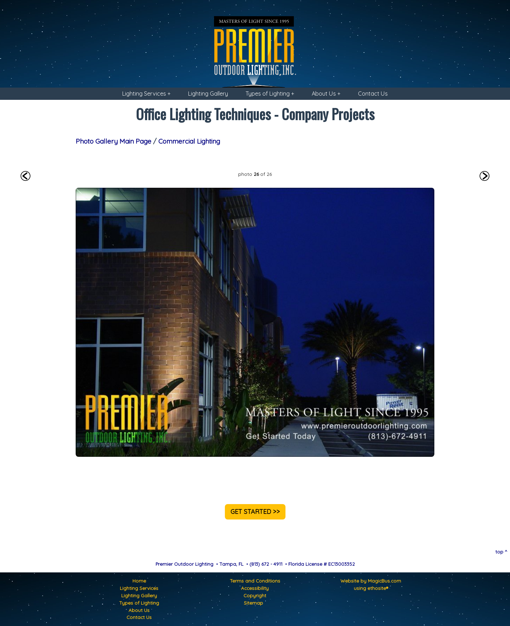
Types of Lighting (139, 603)
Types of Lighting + (270, 93)
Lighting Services (139, 588)
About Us (139, 610)
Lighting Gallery (208, 93)
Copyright (254, 595)
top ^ (501, 552)
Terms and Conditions (255, 581)
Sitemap (253, 603)
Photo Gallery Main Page (113, 141)
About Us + (326, 93)
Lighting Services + (146, 93)
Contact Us (373, 93)
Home (139, 581)
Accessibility (255, 588)
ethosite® (377, 588)
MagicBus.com (384, 581)
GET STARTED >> (255, 512)
